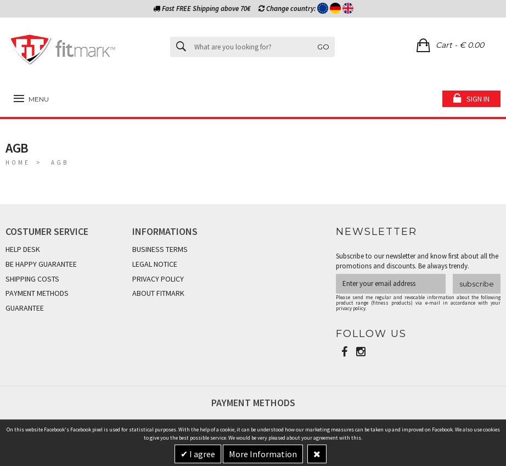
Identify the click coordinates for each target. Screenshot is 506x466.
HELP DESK (22, 249)
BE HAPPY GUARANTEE (41, 264)
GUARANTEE (24, 308)
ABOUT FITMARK (158, 293)
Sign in (478, 99)
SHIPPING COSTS (32, 279)
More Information (263, 453)
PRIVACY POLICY (158, 279)
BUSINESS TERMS (160, 249)
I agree (201, 453)
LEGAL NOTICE (154, 264)
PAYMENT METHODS (37, 293)
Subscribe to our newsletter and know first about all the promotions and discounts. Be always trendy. (417, 261)
